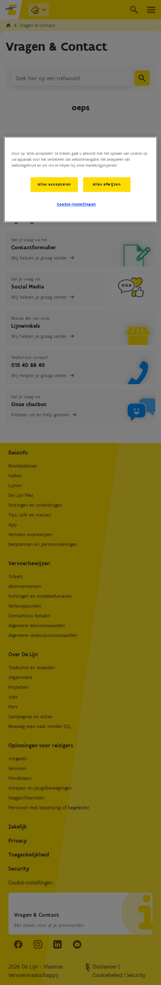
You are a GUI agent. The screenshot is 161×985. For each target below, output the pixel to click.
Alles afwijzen (107, 184)
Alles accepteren (54, 184)
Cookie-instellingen (76, 204)
